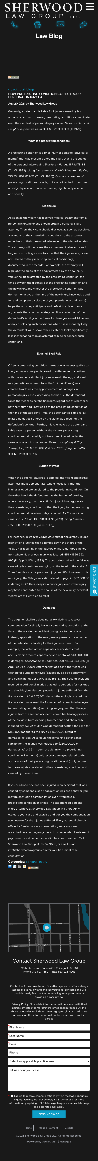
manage (64, 1141)
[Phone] (49, 1052)
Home (44, 10)
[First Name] (49, 1027)
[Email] (49, 1044)
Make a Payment (48, 1127)
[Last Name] (49, 1036)
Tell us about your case (49, 1079)
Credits (69, 1127)
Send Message (49, 1114)
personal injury (36, 862)
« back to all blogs (21, 89)
